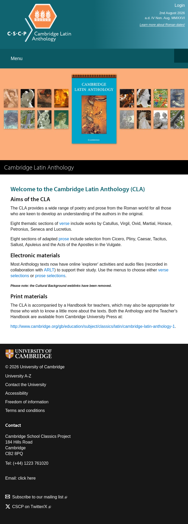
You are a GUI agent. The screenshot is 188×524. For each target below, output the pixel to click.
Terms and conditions (25, 410)
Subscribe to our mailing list (39, 497)
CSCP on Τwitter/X (31, 506)
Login (180, 5)
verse (64, 223)
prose (64, 239)
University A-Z (18, 376)
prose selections (50, 275)
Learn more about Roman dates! (162, 25)
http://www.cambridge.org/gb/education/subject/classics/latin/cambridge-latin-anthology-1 (92, 326)
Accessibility (16, 393)
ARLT (49, 270)
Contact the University (25, 384)
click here (27, 478)
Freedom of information (26, 402)
